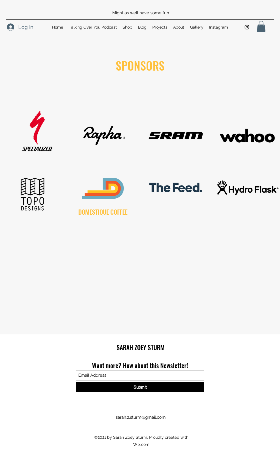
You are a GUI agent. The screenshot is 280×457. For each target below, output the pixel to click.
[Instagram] (247, 27)
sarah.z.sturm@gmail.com (141, 417)
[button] (261, 26)
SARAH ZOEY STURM (141, 347)
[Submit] (140, 387)
